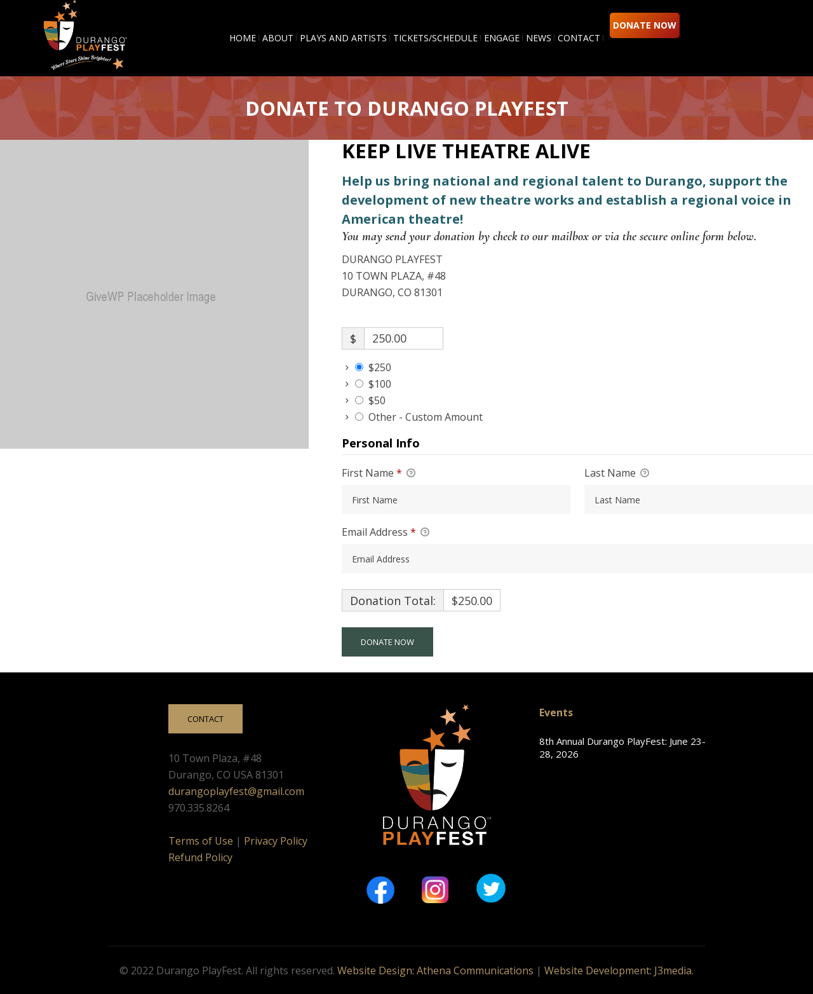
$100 (379, 384)
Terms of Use (200, 841)
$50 (377, 400)
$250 (379, 367)
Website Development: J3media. (619, 970)
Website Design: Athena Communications (435, 970)
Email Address (385, 532)
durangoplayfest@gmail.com (236, 791)
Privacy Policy (275, 841)
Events (556, 712)
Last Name (616, 473)
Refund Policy (200, 857)
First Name (378, 473)
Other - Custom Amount (425, 417)
